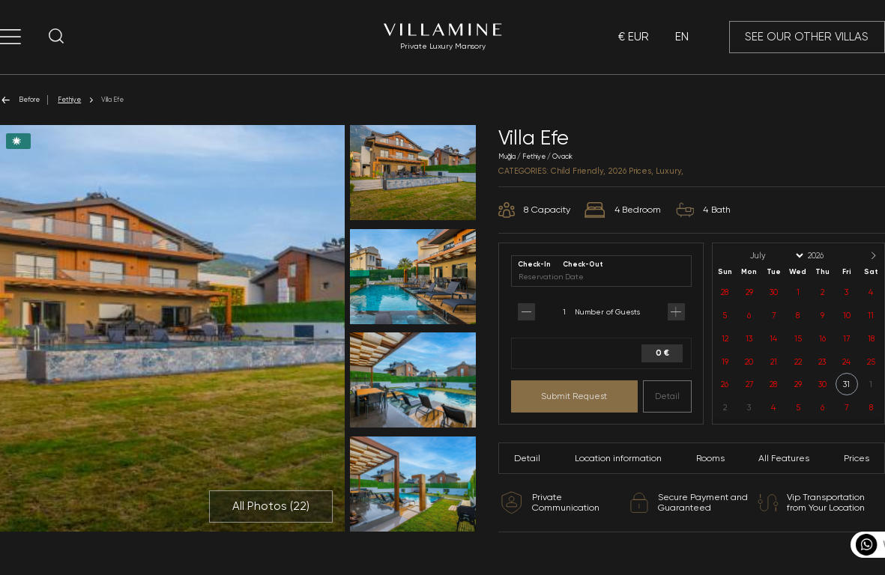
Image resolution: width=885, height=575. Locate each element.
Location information (618, 458)
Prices (856, 458)
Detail (667, 396)
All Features (783, 458)
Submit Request (574, 396)
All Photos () (270, 506)
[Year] (828, 256)
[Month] (776, 256)
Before (20, 100)
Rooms (710, 458)
